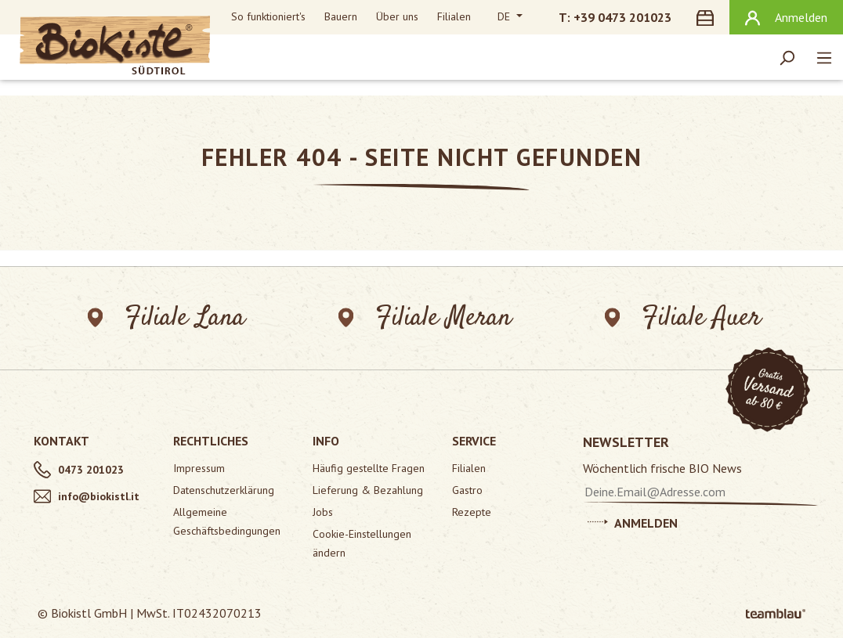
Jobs (323, 512)
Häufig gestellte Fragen (369, 468)
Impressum (199, 468)
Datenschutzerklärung (223, 490)
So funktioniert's (268, 16)
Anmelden (633, 520)
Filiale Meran (425, 318)
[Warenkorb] (708, 17)
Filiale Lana (166, 318)
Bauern (340, 16)
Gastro (467, 490)
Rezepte (471, 512)
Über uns (397, 16)
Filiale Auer (683, 318)
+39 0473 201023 (622, 17)
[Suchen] (786, 57)
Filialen (454, 16)
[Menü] (824, 57)
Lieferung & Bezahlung (368, 490)
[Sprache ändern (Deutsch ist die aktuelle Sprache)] (510, 17)
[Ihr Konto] (786, 17)
